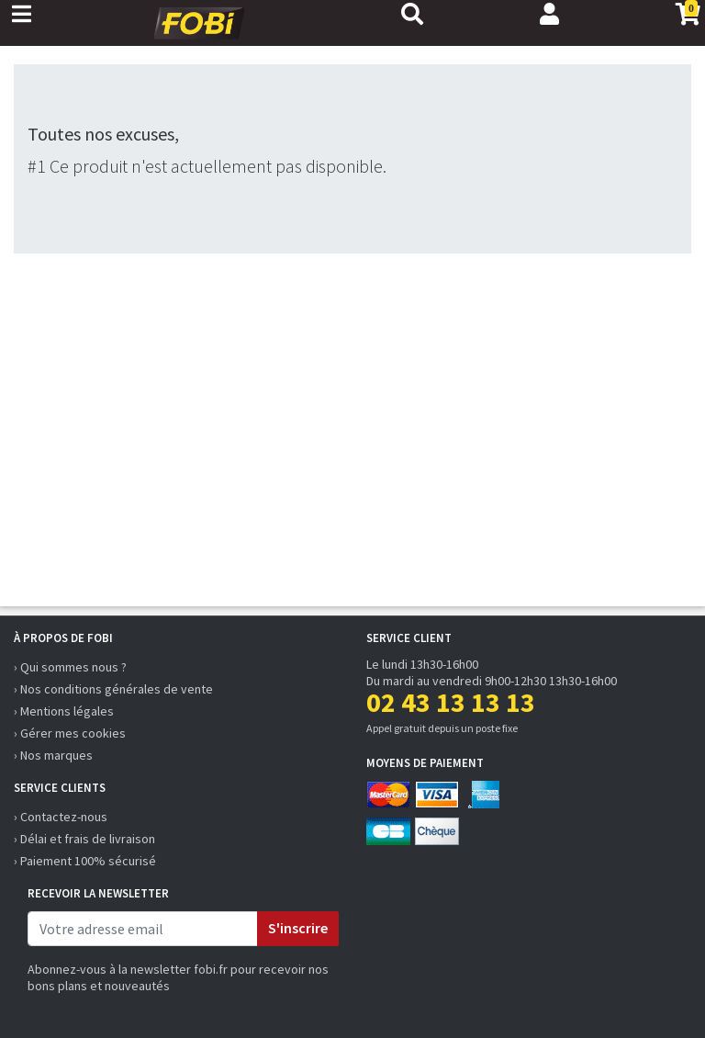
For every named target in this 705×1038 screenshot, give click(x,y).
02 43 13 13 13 (450, 701)
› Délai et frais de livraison (84, 838)
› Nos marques (53, 755)
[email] (143, 928)
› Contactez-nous (60, 816)
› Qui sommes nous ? (70, 667)
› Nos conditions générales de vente (113, 689)
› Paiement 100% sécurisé (85, 860)
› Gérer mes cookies (70, 733)
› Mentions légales (64, 711)
